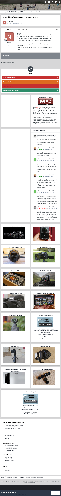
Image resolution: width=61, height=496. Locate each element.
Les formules (9, 457)
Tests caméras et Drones (12, 445)
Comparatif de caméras (11, 448)
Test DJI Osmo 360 (45, 226)
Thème (19, 481)
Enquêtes (8, 437)
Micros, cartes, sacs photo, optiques (14, 425)
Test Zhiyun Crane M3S (45, 346)
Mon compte (9, 458)
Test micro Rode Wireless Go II (45, 369)
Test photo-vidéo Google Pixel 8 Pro (45, 293)
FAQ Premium (9, 462)
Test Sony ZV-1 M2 (15, 346)
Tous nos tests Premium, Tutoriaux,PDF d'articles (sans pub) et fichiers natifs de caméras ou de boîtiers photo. (45, 331)
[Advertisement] (15, 106)
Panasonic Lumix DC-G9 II (16, 293)
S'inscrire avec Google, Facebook (11, 90)
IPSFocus (9, 481)
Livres (7, 438)
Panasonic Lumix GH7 (45, 247)
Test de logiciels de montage (13, 426)
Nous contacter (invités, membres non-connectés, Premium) (47, 481)
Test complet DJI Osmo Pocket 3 (15, 315)
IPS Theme (3, 481)
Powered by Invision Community (30, 482)
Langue (14, 481)
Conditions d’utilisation (21, 494)
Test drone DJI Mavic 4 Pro (15, 247)
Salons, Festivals (10, 469)
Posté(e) (22, 29)
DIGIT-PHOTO (39, 107)
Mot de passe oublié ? (8, 86)
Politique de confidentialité (28, 481)
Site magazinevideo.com (9, 81)
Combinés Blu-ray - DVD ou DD (13, 428)
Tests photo (9, 447)
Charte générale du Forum (9, 77)
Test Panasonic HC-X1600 (15, 226)
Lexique (8, 470)
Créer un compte (10, 460)
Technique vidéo (10, 435)
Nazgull (11, 21)
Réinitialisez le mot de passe (45, 338)
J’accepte (56, 493)
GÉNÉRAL (19, 23)
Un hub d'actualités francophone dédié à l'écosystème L (46, 135)
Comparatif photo (10, 450)
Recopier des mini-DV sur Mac (15, 270)
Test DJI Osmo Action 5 (45, 270)
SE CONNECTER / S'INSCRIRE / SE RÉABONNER (30, 409)
